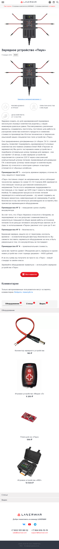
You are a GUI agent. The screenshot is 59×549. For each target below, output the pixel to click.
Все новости (29, 274)
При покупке (8, 6)
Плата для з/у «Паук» (29, 437)
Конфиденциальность (31, 546)
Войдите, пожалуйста (23, 292)
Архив (16, 55)
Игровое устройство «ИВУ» (29, 480)
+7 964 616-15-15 (39, 530)
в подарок (52, 6)
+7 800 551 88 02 (19, 530)
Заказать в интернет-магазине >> (29, 99)
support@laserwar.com (39, 533)
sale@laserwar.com (20, 533)
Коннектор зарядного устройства (29, 350)
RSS (21, 546)
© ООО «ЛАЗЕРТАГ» (34, 544)
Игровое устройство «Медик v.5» (29, 394)
